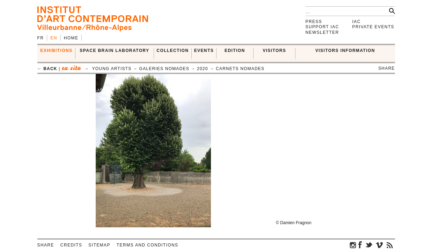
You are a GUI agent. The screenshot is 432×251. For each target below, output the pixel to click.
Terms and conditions (147, 245)
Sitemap (99, 245)
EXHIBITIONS (56, 50)
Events (204, 50)
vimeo (379, 244)
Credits (71, 245)
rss (390, 244)
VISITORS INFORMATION (345, 50)
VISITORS (274, 50)
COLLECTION (172, 50)
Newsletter (322, 32)
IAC (356, 21)
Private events (373, 26)
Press (314, 21)
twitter (369, 244)
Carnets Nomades (240, 68)
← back (47, 68)
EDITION (235, 50)
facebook (360, 244)
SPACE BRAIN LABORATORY (114, 50)
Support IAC (322, 26)
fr (40, 38)
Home (71, 38)
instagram (353, 244)
